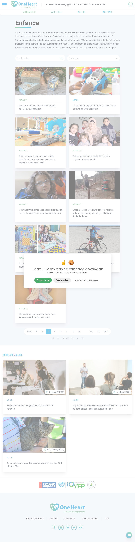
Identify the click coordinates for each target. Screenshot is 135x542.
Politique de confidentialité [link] (86, 280)
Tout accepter (43, 280)
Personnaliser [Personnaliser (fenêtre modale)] (62, 280)
